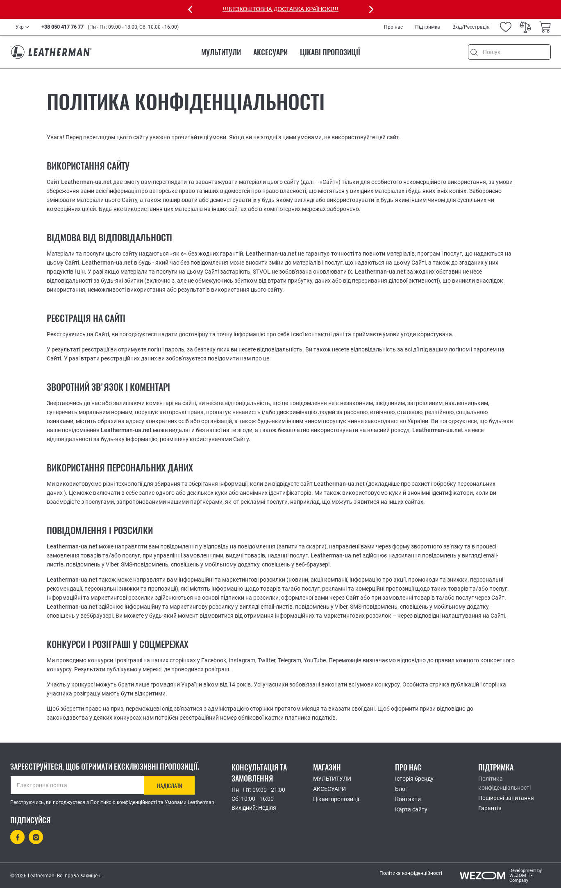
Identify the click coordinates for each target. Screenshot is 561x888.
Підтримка (427, 27)
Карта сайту (411, 809)
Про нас (393, 27)
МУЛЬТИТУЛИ (221, 52)
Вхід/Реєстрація (471, 27)
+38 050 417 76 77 (62, 27)
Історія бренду (414, 778)
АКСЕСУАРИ (270, 52)
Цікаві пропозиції (330, 52)
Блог (401, 789)
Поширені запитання (506, 798)
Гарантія (490, 808)
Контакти (408, 799)
